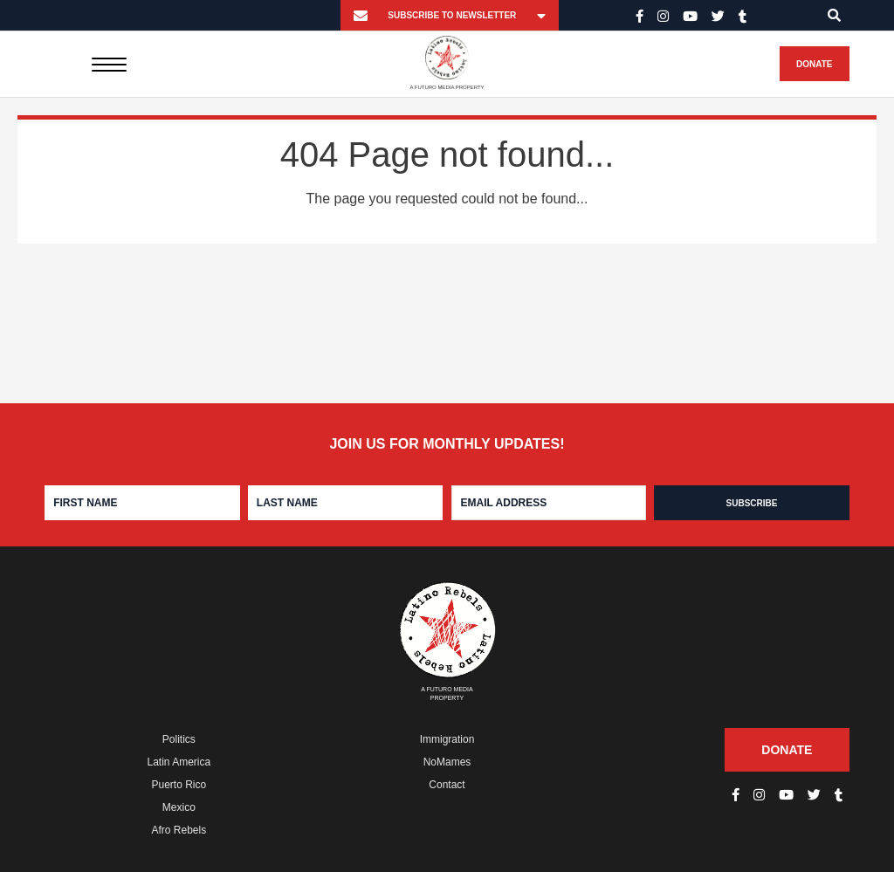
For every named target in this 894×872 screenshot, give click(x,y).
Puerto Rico (178, 785)
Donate (814, 64)
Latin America (178, 762)
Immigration (447, 739)
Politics (179, 739)
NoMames (447, 762)
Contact (446, 785)
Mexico (179, 807)
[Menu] (109, 63)
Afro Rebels (178, 830)
